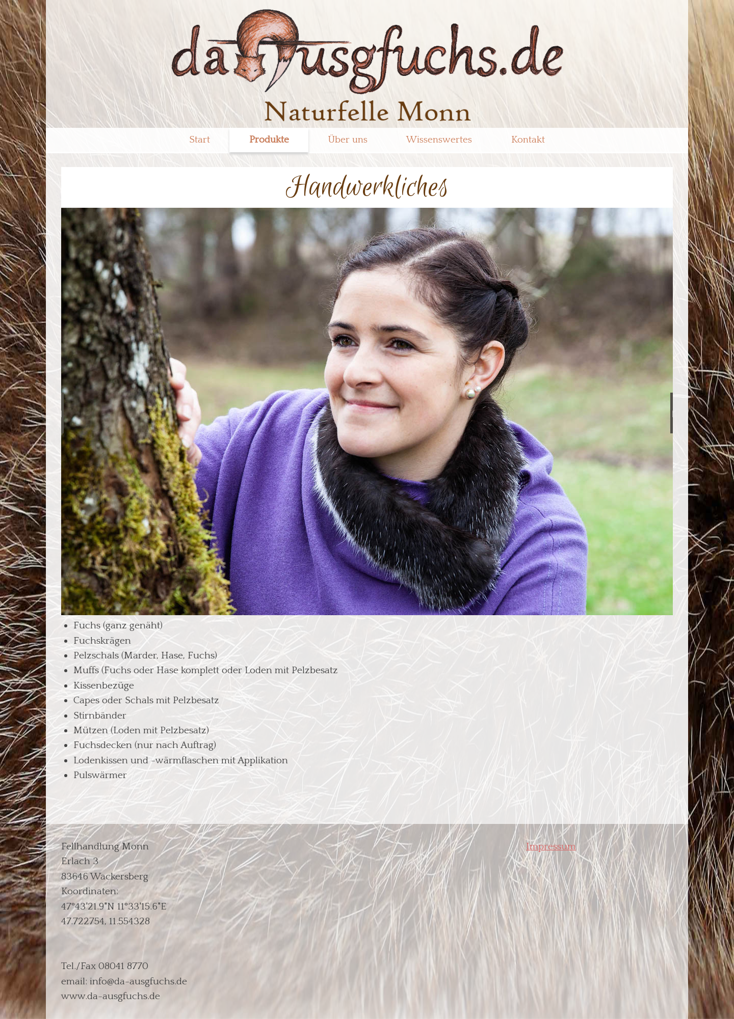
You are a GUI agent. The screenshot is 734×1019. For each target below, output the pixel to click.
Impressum (551, 846)
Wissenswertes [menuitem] (439, 139)
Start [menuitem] (199, 139)
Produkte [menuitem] (269, 139)
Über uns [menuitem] (348, 139)
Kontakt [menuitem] (528, 139)
